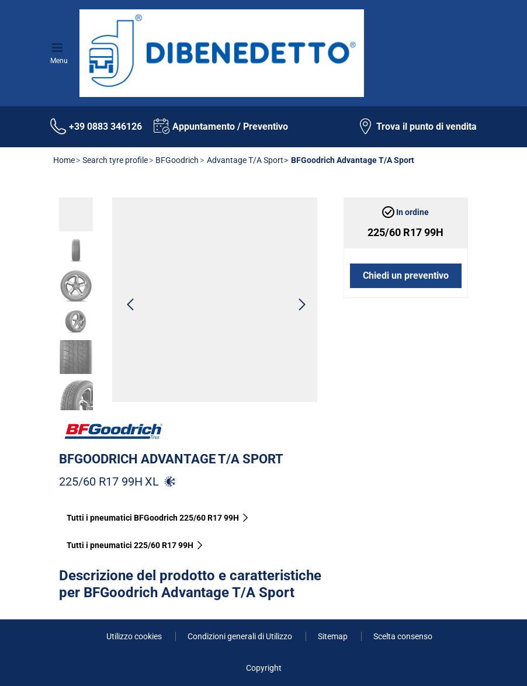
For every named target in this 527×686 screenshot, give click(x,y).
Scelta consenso (402, 636)
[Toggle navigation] (59, 46)
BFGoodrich (176, 160)
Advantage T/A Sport (244, 160)
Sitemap (333, 636)
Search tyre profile (114, 160)
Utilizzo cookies (135, 636)
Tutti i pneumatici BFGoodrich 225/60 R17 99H (158, 517)
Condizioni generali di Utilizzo (241, 636)
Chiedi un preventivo (406, 275)
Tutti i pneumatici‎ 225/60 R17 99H (135, 545)
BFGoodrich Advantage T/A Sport (171, 458)
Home (64, 160)
